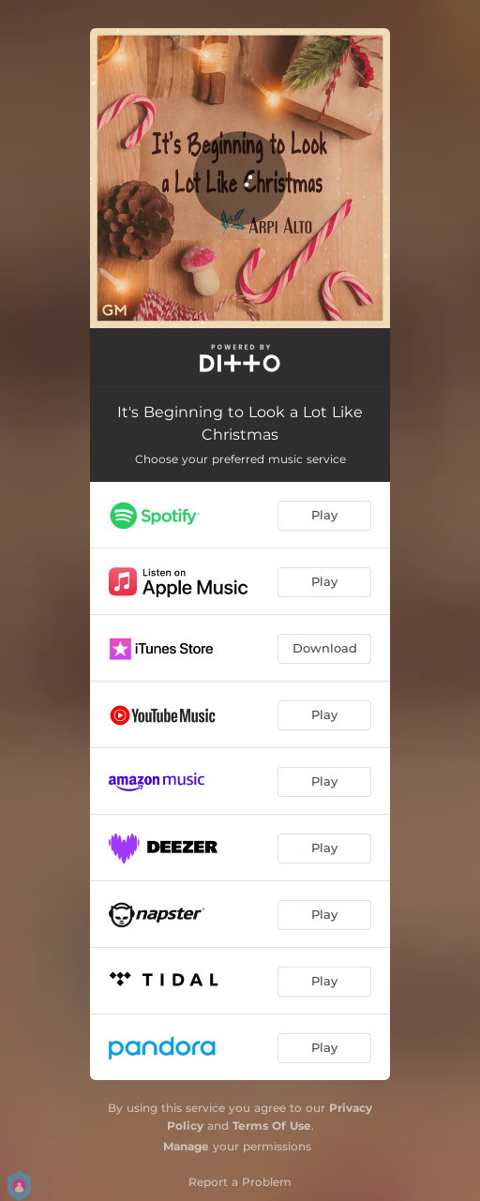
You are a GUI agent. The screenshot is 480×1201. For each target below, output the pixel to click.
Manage (186, 1146)
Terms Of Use (271, 1125)
